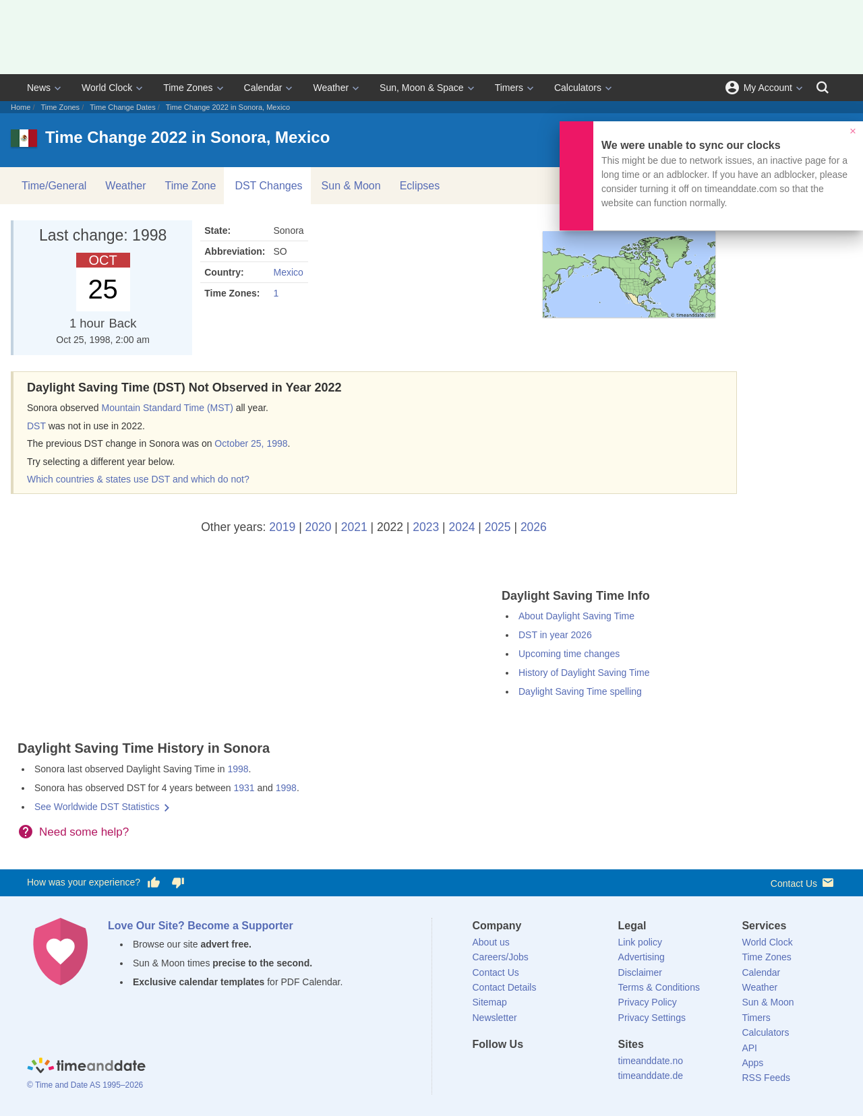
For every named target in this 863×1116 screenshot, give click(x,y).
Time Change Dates (122, 107)
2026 (533, 527)
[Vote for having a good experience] (154, 882)
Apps (752, 1062)
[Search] (822, 87)
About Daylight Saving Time (576, 616)
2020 (318, 527)
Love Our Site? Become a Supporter (200, 925)
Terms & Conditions (659, 987)
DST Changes (268, 185)
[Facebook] (483, 1068)
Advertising (641, 957)
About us (491, 942)
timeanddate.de (651, 1075)
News (39, 87)
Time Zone (190, 185)
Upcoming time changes (569, 653)
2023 (426, 527)
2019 (282, 527)
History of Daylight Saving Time (584, 672)
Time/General (54, 185)
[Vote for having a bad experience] (178, 882)
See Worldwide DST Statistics (96, 806)
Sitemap (490, 1002)
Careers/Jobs (501, 957)
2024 (461, 527)
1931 (243, 787)
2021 (354, 527)
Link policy (640, 942)
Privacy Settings (652, 1017)
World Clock (107, 87)
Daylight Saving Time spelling (580, 691)
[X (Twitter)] (505, 1068)
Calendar (263, 87)
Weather (331, 87)
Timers (509, 87)
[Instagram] (551, 1068)
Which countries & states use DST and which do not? (138, 479)
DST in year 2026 (555, 634)
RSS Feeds (766, 1077)
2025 (498, 527)
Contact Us (803, 882)
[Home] (86, 1067)
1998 (237, 769)
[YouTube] (574, 1068)
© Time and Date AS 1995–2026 (85, 1085)
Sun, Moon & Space (422, 87)
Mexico (288, 272)
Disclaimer (640, 972)
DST (36, 426)
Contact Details (505, 987)
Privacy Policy (647, 1002)
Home (20, 107)
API (749, 1048)
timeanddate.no (651, 1060)
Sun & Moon (351, 185)
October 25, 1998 (250, 443)
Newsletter (495, 1017)
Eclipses (420, 185)
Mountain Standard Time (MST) (167, 407)
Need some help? (84, 832)
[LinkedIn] (528, 1068)
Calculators (577, 87)
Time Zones (187, 87)
